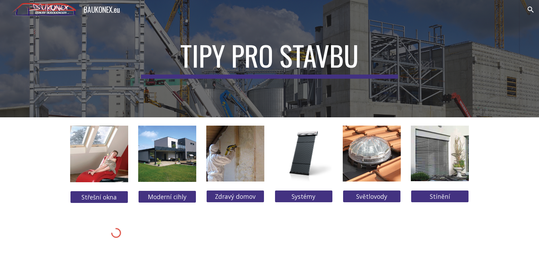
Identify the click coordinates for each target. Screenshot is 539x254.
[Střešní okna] (99, 197)
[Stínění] (440, 196)
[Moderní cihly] (167, 197)
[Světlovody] (371, 196)
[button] (530, 9)
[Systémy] (303, 196)
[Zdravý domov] (235, 196)
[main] (269, 58)
